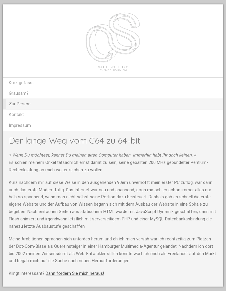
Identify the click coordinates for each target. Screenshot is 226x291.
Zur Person (20, 104)
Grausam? (19, 93)
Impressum (20, 125)
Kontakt (16, 114)
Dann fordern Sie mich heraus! (75, 273)
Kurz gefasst (21, 82)
